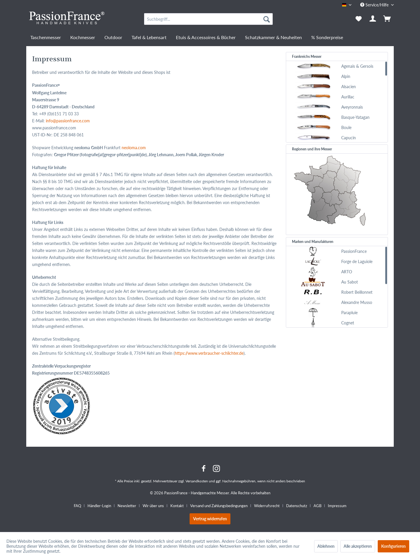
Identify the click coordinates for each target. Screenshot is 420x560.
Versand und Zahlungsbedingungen (219, 505)
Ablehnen (326, 546)
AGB (317, 505)
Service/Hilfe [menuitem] (375, 4)
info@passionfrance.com (68, 120)
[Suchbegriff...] (208, 19)
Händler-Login (99, 505)
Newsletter (127, 505)
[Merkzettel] (359, 19)
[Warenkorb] (388, 19)
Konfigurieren (393, 546)
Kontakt (177, 505)
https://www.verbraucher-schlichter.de (209, 353)
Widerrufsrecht (267, 505)
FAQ (77, 505)
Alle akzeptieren (358, 546)
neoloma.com (134, 147)
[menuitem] (208, 19)
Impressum (337, 505)
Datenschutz (296, 505)
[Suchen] (266, 19)
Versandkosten (197, 481)
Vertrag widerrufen (210, 518)
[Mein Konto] (373, 19)
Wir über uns (153, 505)
